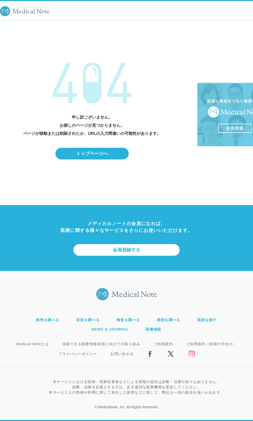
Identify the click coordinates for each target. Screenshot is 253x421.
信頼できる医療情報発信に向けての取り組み (101, 344)
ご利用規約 (163, 344)
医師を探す (207, 320)
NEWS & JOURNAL (110, 329)
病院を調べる (168, 320)
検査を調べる (128, 320)
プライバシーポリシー (77, 354)
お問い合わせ (122, 354)
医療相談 (153, 329)
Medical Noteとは (32, 344)
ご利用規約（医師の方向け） (211, 344)
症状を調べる (88, 320)
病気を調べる (47, 320)
